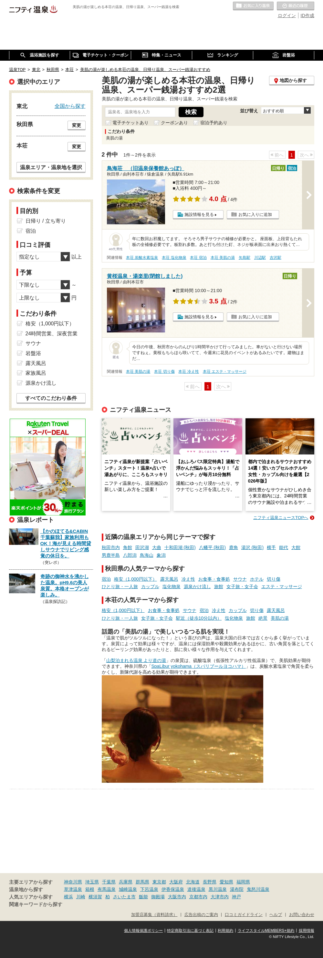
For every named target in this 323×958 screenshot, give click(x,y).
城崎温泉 (128, 889)
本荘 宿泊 (198, 257)
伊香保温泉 (173, 889)
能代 (283, 547)
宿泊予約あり (213, 122)
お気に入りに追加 (255, 214)
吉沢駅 (275, 257)
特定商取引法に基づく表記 (190, 930)
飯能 (143, 896)
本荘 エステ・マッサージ (224, 371)
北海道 (193, 881)
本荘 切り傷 (164, 371)
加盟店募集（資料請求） (154, 914)
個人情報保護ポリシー (143, 930)
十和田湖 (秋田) (180, 547)
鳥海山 (146, 555)
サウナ (240, 579)
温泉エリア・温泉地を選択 (51, 167)
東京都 (159, 881)
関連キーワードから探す (35, 904)
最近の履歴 (295, 6)
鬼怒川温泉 (258, 889)
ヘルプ (275, 914)
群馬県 (142, 881)
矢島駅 (244, 257)
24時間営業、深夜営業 (52, 333)
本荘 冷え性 (188, 371)
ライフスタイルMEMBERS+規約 (266, 930)
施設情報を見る (199, 214)
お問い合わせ (301, 914)
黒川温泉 (218, 889)
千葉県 (109, 881)
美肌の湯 (280, 618)
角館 (127, 547)
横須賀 (95, 896)
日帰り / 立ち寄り (46, 221)
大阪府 (176, 881)
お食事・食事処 (214, 579)
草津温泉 (73, 889)
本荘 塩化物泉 (174, 257)
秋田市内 (111, 547)
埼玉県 (92, 881)
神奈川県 (73, 881)
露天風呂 (169, 579)
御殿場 (158, 896)
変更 (76, 125)
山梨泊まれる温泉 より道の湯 (136, 660)
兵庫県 (125, 881)
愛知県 (226, 881)
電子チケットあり (130, 122)
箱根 (89, 889)
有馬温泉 (107, 889)
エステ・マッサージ (281, 586)
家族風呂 (36, 373)
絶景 (262, 618)
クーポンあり (174, 122)
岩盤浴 (33, 353)
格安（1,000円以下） (135, 579)
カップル (150, 586)
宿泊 (106, 579)
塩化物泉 (171, 586)
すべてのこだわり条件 (51, 398)
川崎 (80, 896)
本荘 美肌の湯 (223, 257)
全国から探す (70, 106)
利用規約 (225, 930)
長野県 (209, 881)
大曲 (156, 547)
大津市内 (220, 896)
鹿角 (233, 547)
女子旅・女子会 (242, 586)
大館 (295, 547)
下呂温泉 (149, 889)
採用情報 (306, 930)
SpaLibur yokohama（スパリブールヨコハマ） (198, 666)
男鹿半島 (111, 555)
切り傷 (273, 579)
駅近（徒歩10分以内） (199, 618)
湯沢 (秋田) (252, 547)
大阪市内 (177, 896)
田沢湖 (142, 547)
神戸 (236, 896)
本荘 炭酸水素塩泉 (142, 257)
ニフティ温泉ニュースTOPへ (280, 517)
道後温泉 (196, 889)
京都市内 (198, 896)
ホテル (257, 579)
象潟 (161, 555)
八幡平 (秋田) (212, 547)
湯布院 (237, 889)
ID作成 (307, 15)
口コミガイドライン (244, 914)
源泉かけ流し (197, 586)
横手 (271, 547)
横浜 (68, 896)
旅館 (218, 586)
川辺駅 (260, 257)
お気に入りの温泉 (253, 6)
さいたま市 (124, 896)
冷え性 (188, 579)
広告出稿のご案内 (201, 914)
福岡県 (243, 881)
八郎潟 (130, 555)
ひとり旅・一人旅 (120, 586)
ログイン (287, 15)
